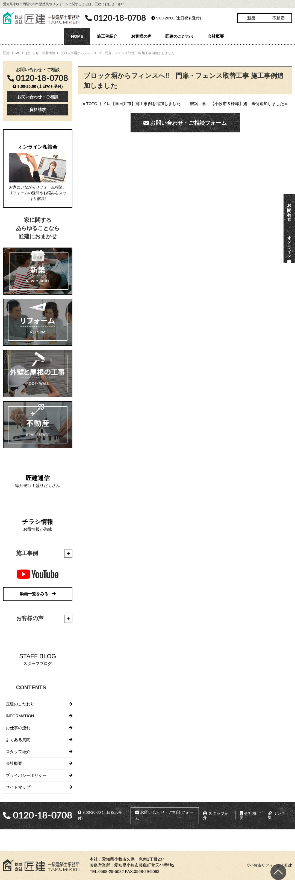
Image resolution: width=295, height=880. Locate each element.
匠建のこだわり (179, 36)
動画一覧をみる (38, 593)
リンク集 (276, 815)
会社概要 (216, 36)
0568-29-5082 (111, 871)
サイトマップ (18, 787)
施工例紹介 (107, 36)
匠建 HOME (11, 53)
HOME (77, 36)
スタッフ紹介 (18, 751)
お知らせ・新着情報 (40, 53)
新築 (251, 18)
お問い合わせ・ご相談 (37, 96)
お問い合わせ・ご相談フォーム (185, 123)
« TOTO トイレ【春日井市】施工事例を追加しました (132, 103)
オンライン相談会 (289, 244)
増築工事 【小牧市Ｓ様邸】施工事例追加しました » (239, 103)
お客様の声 (141, 36)
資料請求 (38, 109)
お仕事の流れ (18, 727)
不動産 (278, 18)
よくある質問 (18, 739)
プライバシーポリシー (26, 775)
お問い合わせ (289, 210)
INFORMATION (20, 715)
